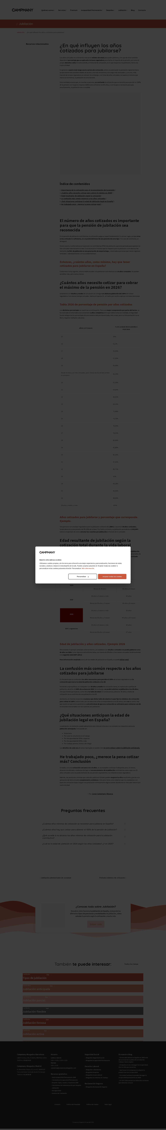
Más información (88, 568)
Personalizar (83, 577)
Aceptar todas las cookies (112, 577)
